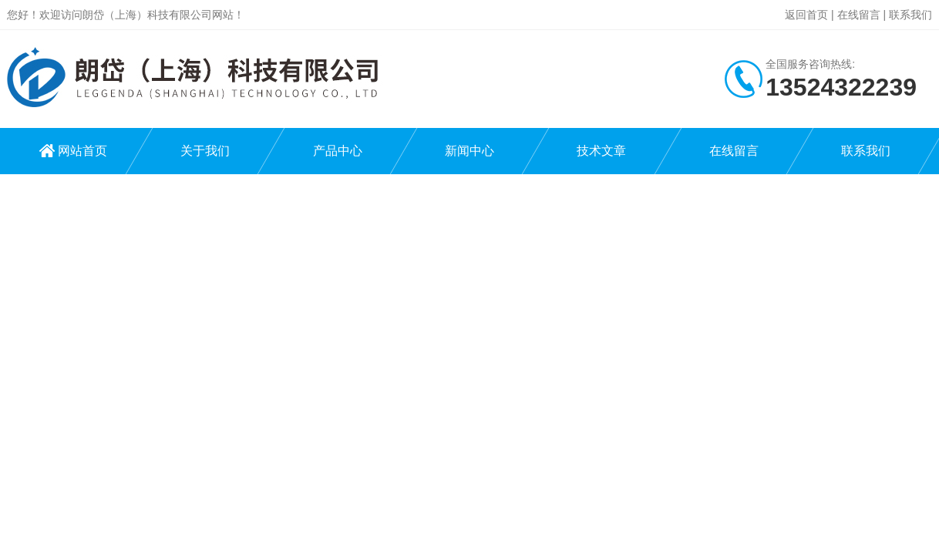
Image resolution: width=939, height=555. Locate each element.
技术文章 (601, 150)
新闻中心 (469, 150)
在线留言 (858, 14)
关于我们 (205, 150)
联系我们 (910, 14)
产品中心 (337, 150)
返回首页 (806, 14)
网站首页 (82, 150)
